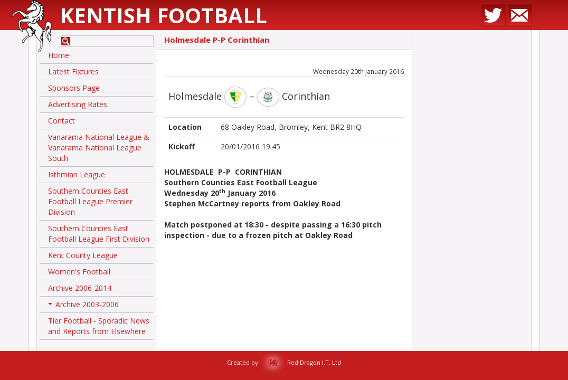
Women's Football (79, 272)
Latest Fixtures (73, 71)
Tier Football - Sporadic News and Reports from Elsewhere (98, 326)
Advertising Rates (77, 104)
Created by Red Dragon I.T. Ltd (284, 362)
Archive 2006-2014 (79, 288)
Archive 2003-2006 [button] (83, 306)
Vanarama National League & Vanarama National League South (98, 147)
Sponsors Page (74, 88)
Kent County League (83, 255)
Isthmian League (76, 174)
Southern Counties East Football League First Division (98, 233)
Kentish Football (163, 15)
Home (58, 55)
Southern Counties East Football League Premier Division (90, 201)
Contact (61, 121)
